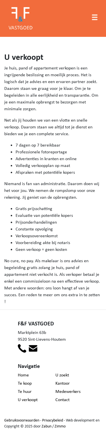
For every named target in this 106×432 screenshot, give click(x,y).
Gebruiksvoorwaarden (21, 420)
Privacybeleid (52, 420)
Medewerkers (68, 391)
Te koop (25, 383)
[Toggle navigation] (95, 17)
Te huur (25, 391)
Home (23, 375)
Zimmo (60, 426)
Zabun (46, 426)
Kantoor (62, 383)
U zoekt (62, 375)
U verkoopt (28, 400)
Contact (62, 400)
